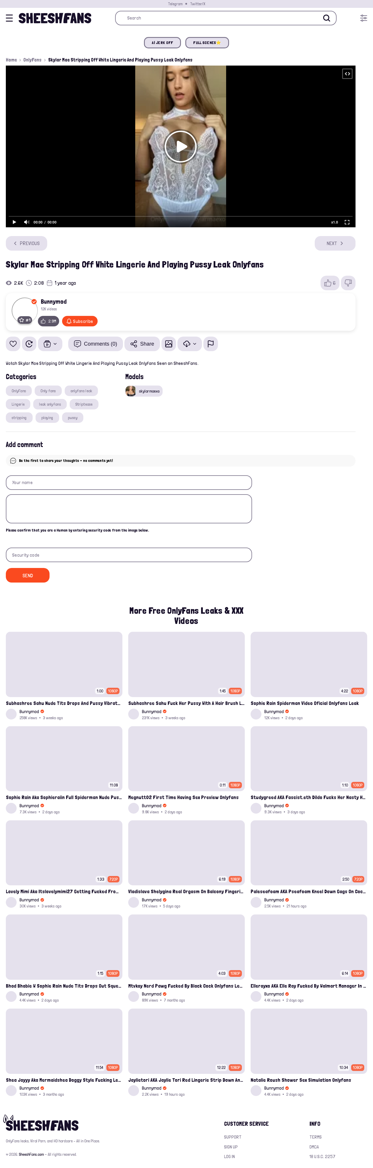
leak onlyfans (50, 404)
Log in (229, 1156)
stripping (19, 417)
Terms (315, 1137)
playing (47, 417)
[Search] (326, 18)
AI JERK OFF (162, 42)
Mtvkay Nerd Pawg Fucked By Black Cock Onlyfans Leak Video (186, 986)
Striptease (84, 404)
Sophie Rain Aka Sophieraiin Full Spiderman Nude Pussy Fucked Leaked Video (64, 797)
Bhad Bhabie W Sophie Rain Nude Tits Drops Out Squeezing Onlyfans (64, 986)
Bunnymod (54, 301)
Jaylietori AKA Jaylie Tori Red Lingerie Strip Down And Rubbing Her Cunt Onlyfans (186, 1080)
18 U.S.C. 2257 (322, 1156)
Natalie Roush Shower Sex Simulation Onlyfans (301, 1080)
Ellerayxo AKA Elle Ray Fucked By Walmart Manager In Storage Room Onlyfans (309, 986)
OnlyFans (32, 60)
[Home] (55, 18)
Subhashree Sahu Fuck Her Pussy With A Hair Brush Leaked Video (186, 703)
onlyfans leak (81, 390)
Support (233, 1137)
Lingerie (18, 404)
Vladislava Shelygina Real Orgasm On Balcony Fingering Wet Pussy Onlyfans (186, 891)
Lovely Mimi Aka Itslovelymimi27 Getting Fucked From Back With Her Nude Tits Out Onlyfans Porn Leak (64, 891)
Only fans (48, 390)
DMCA (314, 1147)
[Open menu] (363, 18)
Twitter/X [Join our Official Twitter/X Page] (197, 3)
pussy (73, 417)
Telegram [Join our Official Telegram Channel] (175, 3)
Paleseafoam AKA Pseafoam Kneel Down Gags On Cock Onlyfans (309, 891)
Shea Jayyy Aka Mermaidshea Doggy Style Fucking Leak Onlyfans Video (64, 1080)
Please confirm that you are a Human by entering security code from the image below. (77, 530)
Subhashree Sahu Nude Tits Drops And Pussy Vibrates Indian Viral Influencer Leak (64, 703)
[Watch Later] (29, 344)
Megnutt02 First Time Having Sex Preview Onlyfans (183, 797)
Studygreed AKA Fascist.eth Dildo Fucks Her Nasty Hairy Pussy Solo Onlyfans (309, 797)
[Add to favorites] (13, 344)
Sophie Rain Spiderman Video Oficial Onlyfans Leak (305, 703)
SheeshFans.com (31, 1154)
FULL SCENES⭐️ (207, 42)
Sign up (231, 1147)
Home (11, 60)
